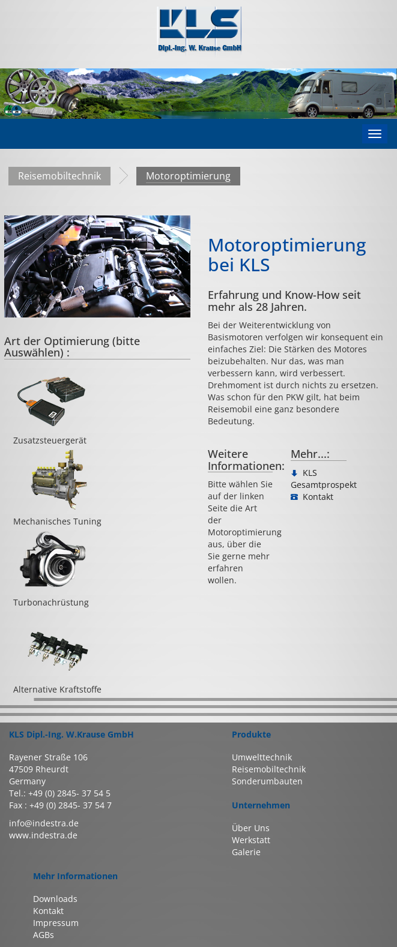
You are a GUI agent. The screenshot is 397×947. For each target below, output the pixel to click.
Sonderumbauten (267, 781)
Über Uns (251, 828)
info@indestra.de (44, 823)
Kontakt (48, 910)
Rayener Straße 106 (48, 757)
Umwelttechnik (262, 757)
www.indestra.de (43, 835)
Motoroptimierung (188, 175)
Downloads (55, 898)
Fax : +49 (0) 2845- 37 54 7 (60, 805)
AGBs (43, 934)
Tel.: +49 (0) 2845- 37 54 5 (60, 793)
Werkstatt (251, 840)
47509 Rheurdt (38, 769)
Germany (27, 781)
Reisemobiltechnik (59, 175)
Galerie (246, 852)
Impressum (56, 922)
